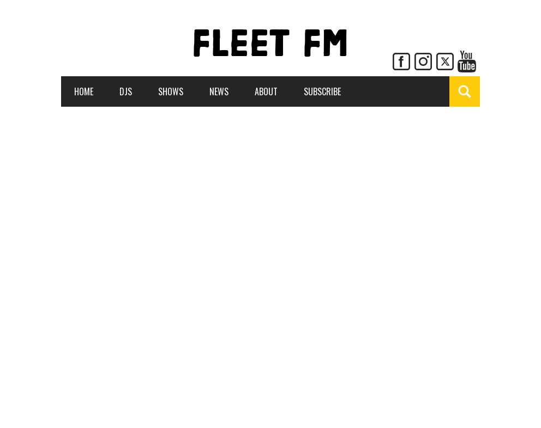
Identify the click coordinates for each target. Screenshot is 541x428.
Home (83, 91)
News (219, 91)
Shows (170, 91)
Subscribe (322, 91)
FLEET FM (270, 47)
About (266, 91)
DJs (125, 91)
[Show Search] (464, 91)
